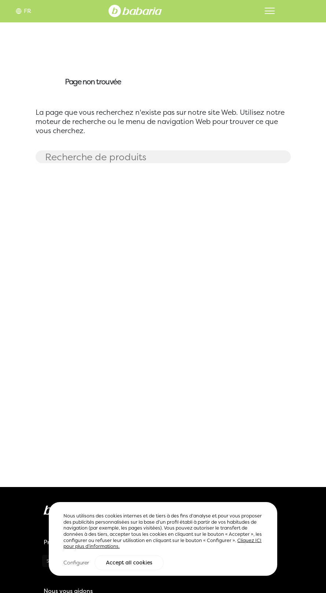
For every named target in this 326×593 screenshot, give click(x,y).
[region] (163, 539)
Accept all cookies (129, 563)
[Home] (135, 10)
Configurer (76, 562)
